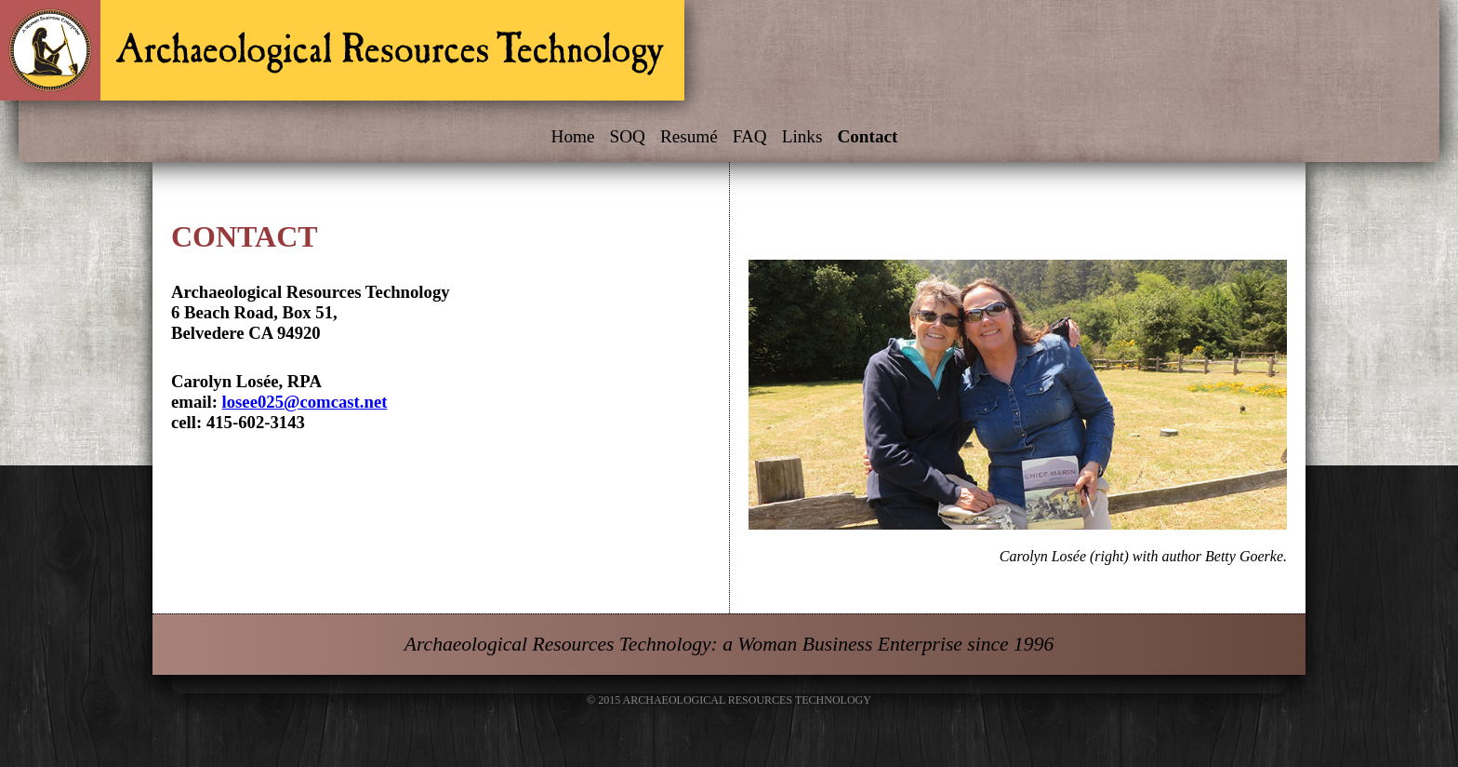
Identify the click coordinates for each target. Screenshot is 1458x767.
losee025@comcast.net (305, 401)
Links (802, 136)
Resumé (689, 136)
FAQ (750, 136)
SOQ (626, 136)
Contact (867, 136)
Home (573, 136)
